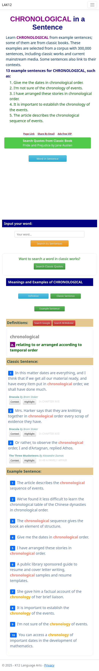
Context (15, 401)
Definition (33, 296)
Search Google (42, 323)
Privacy (49, 665)
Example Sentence (49, 308)
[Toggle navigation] (92, 4)
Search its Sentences (49, 243)
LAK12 (7, 4)
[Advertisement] (49, 192)
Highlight (29, 401)
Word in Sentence (47, 158)
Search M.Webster (64, 323)
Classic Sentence (66, 296)
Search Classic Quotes (49, 266)
